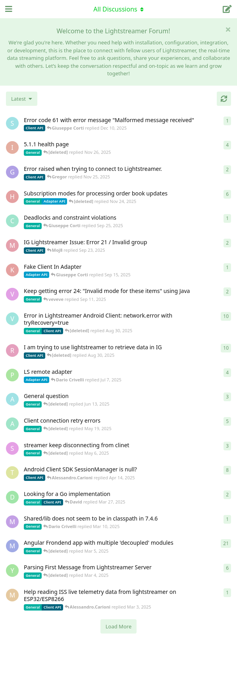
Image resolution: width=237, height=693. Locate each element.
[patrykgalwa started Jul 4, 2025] (12, 375)
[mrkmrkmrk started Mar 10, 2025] (12, 521)
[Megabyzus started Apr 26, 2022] (12, 546)
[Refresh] (224, 99)
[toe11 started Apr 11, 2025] (12, 472)
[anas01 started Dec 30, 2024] (12, 423)
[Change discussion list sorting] (21, 99)
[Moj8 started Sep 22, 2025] (12, 245)
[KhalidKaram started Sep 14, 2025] (12, 270)
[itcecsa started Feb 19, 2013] (12, 147)
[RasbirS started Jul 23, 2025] (12, 350)
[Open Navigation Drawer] (8, 9)
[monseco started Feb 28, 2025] (12, 595)
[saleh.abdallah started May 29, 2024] (12, 448)
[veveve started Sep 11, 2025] (12, 294)
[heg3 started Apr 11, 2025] (12, 196)
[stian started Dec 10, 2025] (12, 123)
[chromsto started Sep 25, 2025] (12, 220)
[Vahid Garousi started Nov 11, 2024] (12, 318)
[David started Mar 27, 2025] (12, 497)
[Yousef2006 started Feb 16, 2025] (12, 570)
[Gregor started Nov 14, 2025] (12, 172)
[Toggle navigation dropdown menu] (118, 9)
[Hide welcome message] (228, 29)
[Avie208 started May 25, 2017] (12, 399)
